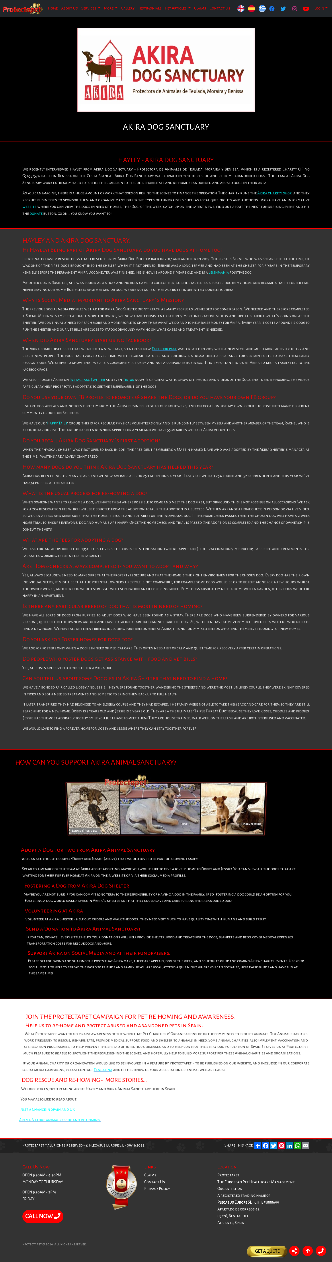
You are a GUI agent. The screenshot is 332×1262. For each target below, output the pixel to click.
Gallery (128, 8)
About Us (69, 8)
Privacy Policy (157, 1189)
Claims (200, 8)
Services (89, 8)
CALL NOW (43, 1216)
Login (319, 8)
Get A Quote (267, 1251)
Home (53, 8)
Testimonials (150, 8)
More (109, 8)
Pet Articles (176, 8)
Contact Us (220, 8)
